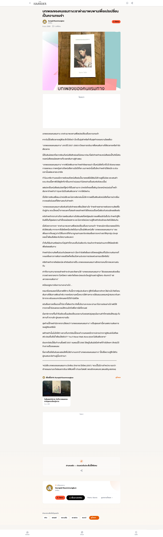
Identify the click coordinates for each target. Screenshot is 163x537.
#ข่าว (45, 518)
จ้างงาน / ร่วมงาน (92, 498)
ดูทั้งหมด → (94, 518)
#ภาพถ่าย (74, 518)
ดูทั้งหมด (118, 377)
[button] (81, 61)
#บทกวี (84, 518)
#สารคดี (54, 518)
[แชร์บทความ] (132, 3)
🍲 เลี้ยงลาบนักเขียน (75, 498)
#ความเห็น (64, 518)
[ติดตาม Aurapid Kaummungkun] (116, 21)
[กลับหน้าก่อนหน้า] (30, 3)
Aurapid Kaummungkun (65, 487)
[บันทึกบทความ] (127, 3)
